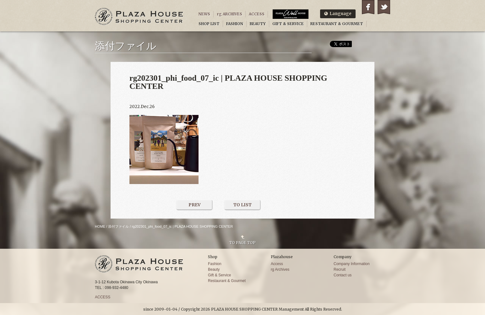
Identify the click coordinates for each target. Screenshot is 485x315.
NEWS (204, 14)
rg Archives (280, 269)
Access (277, 264)
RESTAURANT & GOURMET (336, 23)
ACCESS (256, 14)
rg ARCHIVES (229, 14)
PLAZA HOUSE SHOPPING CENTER (139, 16)
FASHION (234, 23)
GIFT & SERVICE (288, 23)
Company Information (352, 264)
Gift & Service (219, 275)
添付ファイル (118, 226)
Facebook (368, 7)
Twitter (384, 7)
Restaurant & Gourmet (227, 281)
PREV (194, 205)
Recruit (340, 269)
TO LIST (242, 205)
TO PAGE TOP (242, 242)
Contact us (342, 275)
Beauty (214, 269)
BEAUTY (258, 23)
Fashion (214, 264)
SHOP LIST (209, 23)
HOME (100, 226)
